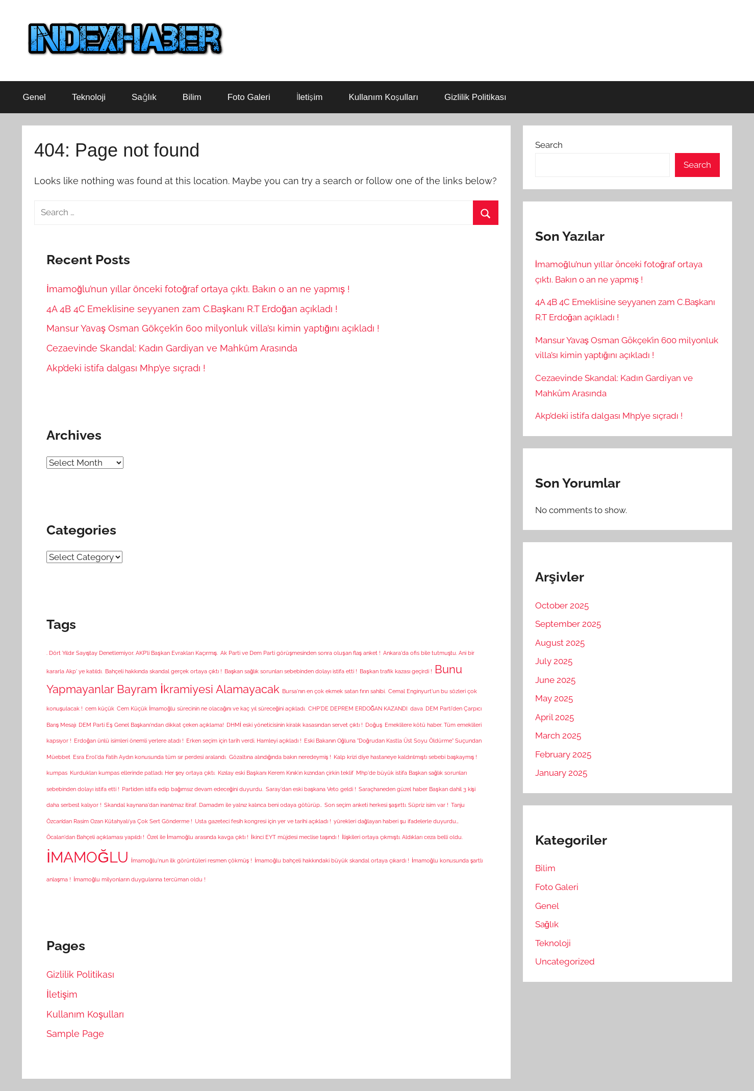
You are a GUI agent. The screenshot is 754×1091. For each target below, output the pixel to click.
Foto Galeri (249, 97)
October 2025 (562, 605)
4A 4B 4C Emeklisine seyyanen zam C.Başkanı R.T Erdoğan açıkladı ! (192, 308)
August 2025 (560, 643)
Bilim (192, 97)
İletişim (309, 97)
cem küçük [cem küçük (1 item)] (99, 708)
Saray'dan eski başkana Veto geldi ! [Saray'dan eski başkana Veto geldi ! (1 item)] (311, 789)
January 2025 (561, 773)
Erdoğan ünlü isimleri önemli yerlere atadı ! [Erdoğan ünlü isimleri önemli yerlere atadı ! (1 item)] (129, 741)
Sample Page (75, 1033)
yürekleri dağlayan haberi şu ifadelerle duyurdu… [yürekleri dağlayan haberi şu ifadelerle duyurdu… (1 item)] (396, 821)
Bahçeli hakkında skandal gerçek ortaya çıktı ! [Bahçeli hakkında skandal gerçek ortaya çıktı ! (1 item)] (163, 671)
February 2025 (563, 754)
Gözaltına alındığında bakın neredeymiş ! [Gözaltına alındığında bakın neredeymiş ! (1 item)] (280, 757)
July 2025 (553, 661)
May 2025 (554, 698)
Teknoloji (89, 97)
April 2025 (554, 717)
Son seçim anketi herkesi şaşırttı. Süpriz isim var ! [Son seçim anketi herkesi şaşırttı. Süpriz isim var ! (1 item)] (386, 805)
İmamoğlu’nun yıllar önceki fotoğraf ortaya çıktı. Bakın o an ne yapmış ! (198, 289)
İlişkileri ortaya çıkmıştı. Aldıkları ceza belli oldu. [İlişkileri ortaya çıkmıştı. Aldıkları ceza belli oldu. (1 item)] (402, 837)
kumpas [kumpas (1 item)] (56, 773)
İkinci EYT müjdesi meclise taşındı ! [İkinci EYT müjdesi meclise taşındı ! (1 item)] (295, 837)
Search (549, 145)
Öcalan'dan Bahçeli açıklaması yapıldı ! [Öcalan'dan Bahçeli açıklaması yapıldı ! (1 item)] (95, 837)
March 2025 (558, 735)
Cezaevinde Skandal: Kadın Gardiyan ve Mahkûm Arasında (171, 348)
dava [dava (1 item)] (416, 708)
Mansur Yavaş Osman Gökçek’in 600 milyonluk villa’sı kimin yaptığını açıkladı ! (213, 328)
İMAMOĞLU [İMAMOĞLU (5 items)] (87, 857)
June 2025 (555, 680)
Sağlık (144, 97)
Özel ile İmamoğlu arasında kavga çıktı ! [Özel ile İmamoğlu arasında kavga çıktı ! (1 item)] (197, 837)
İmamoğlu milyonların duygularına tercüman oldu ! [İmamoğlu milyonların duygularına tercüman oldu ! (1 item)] (139, 879)
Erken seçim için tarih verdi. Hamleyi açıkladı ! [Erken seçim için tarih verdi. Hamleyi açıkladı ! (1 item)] (243, 741)
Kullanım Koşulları (383, 97)
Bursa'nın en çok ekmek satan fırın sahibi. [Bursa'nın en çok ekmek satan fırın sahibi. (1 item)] (334, 691)
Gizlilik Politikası (475, 97)
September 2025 (568, 624)
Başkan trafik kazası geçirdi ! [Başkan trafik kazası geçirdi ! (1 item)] (396, 671)
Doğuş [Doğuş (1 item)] (373, 725)
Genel (34, 97)
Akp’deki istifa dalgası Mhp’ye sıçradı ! (126, 368)
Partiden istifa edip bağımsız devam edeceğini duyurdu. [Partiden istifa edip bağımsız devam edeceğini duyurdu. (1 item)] (192, 789)
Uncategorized (565, 961)
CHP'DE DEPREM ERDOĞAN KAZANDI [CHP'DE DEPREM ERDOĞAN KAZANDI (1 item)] (358, 708)
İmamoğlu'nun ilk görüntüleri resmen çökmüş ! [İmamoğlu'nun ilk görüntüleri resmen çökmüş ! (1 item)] (191, 860)
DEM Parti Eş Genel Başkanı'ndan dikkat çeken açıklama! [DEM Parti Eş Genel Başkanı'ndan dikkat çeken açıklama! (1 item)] (151, 725)
